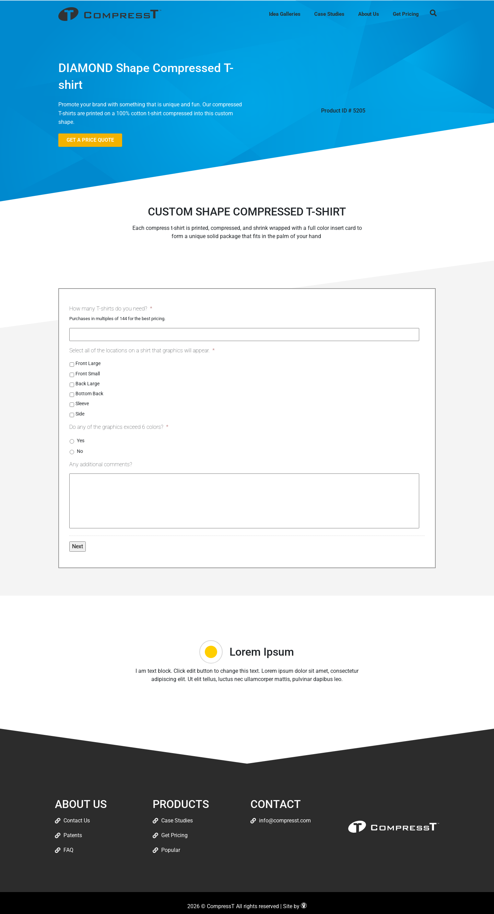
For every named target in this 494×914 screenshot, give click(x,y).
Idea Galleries (285, 14)
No (80, 451)
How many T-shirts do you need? (110, 308)
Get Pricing (406, 14)
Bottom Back (89, 393)
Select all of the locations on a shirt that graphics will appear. (142, 350)
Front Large (88, 363)
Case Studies (329, 14)
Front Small (87, 373)
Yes (80, 440)
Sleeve (82, 403)
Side (79, 414)
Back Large (87, 383)
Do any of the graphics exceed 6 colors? (118, 427)
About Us (368, 14)
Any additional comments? (100, 464)
